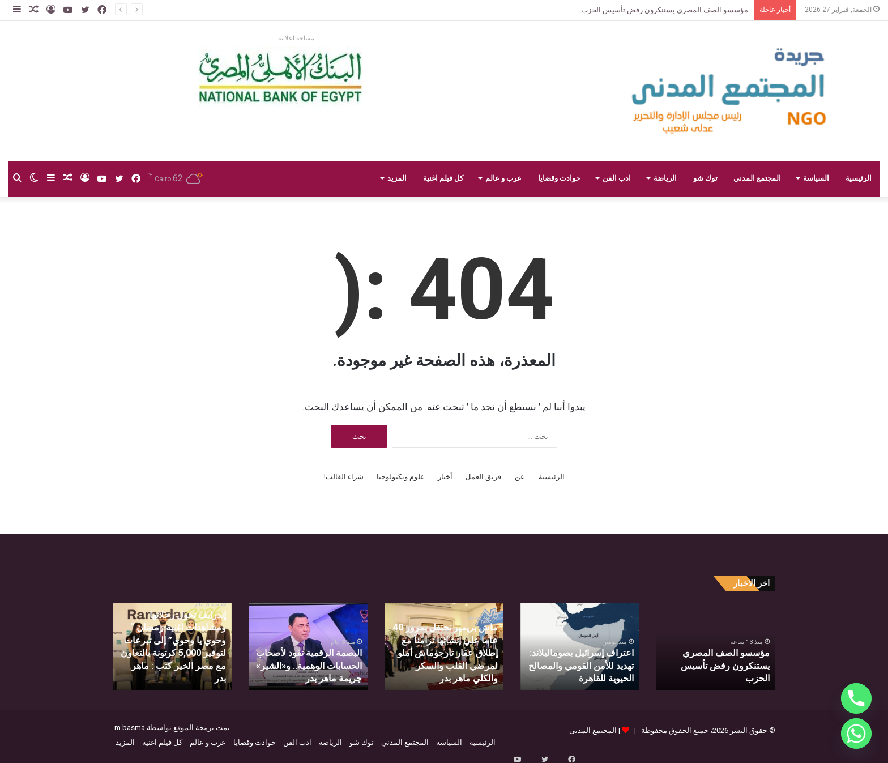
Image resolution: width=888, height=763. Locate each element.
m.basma (129, 727)
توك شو (705, 178)
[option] (715, 646)
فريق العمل (483, 476)
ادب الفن (617, 178)
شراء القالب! (344, 476)
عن (520, 476)
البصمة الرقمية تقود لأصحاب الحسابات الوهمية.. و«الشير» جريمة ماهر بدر (316, 668)
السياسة (816, 178)
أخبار (445, 476)
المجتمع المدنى (593, 730)
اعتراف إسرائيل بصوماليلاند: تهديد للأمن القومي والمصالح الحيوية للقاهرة (588, 668)
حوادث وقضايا (559, 178)
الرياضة (665, 178)
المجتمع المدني (757, 178)
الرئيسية (859, 178)
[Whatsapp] (856, 733)
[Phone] (856, 698)
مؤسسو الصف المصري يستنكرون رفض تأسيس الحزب (664, 10)
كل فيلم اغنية (443, 178)
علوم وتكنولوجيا (401, 476)
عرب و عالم (503, 178)
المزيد (397, 178)
